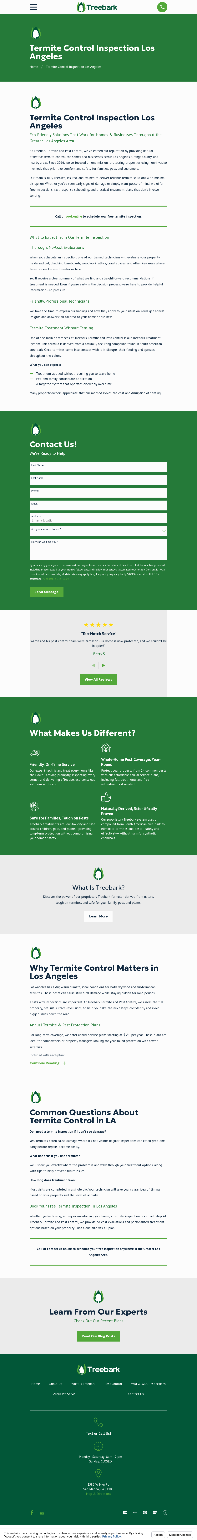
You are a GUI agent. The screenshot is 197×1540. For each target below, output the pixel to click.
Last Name (37, 478)
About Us (55, 1384)
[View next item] (103, 665)
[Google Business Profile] (42, 1513)
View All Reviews (98, 679)
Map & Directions (98, 1494)
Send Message (46, 592)
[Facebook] (32, 1513)
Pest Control (113, 1384)
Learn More (98, 916)
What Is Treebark (83, 1384)
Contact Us (136, 1394)
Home (35, 1384)
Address (36, 516)
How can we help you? (44, 541)
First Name (37, 465)
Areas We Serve (64, 1394)
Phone (35, 490)
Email (34, 503)
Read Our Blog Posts (98, 1337)
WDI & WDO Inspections (148, 1384)
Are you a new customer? (46, 529)
